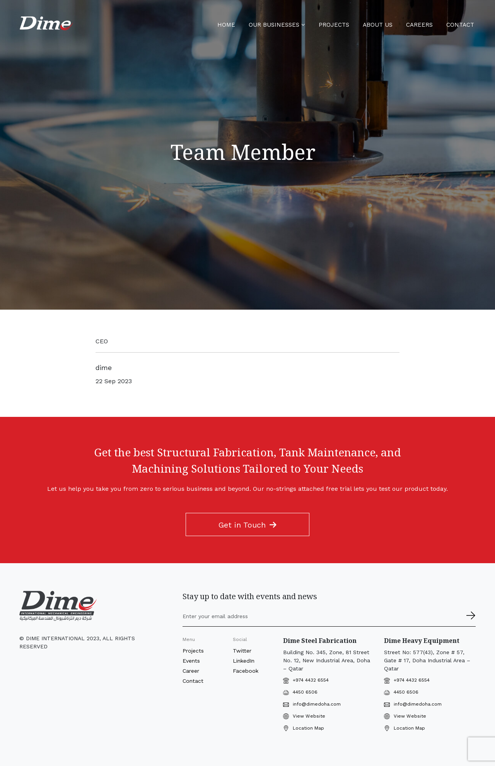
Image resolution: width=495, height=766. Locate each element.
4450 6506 (300, 692)
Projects (334, 24)
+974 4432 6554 (311, 680)
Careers (419, 24)
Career (191, 671)
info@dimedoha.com (312, 704)
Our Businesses (277, 24)
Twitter (242, 651)
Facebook (245, 671)
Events (191, 661)
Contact (460, 24)
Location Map (308, 728)
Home (226, 24)
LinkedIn (243, 661)
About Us (378, 24)
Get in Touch (247, 525)
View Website (309, 716)
